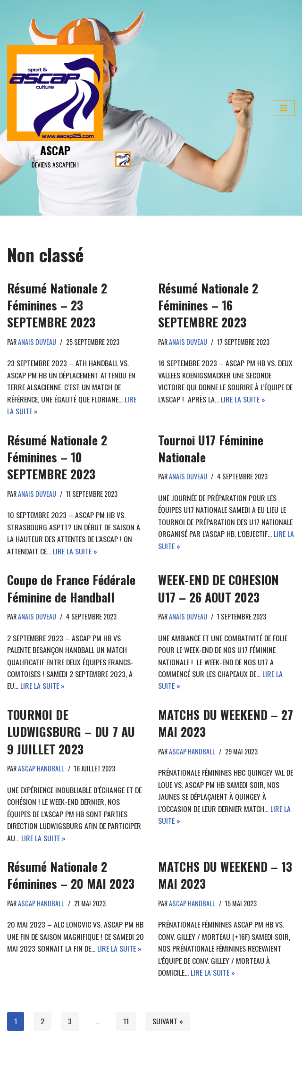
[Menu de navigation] (284, 108)
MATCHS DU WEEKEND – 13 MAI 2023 (225, 876)
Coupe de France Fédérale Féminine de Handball (71, 588)
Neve (14, 1077)
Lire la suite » (243, 399)
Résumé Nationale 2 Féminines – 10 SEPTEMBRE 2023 (57, 457)
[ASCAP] (55, 108)
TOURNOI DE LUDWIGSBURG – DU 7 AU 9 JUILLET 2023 (71, 732)
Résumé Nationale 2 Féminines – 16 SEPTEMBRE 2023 (208, 305)
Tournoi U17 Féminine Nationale (210, 448)
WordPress (89, 1077)
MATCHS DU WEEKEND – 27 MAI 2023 (225, 724)
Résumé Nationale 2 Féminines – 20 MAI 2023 (70, 876)
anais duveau (37, 342)
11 (126, 1022)
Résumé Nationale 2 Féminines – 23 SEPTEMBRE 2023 (57, 305)
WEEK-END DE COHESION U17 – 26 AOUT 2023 (218, 588)
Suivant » (167, 1022)
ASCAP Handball (41, 769)
